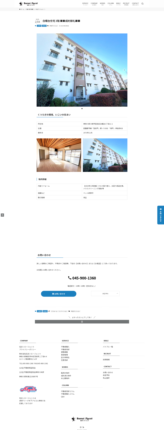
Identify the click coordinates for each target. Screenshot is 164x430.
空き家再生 (65, 357)
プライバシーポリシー (27, 349)
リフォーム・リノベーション (59, 311)
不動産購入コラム (67, 394)
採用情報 (106, 359)
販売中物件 (65, 373)
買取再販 (64, 352)
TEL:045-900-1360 (26, 363)
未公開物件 (65, 378)
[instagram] (81, 427)
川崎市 (39, 26)
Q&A (62, 396)
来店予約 (106, 375)
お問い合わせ (160, 215)
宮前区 (44, 26)
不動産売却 (65, 349)
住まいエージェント (26, 346)
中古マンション (54, 26)
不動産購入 (65, 346)
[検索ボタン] (142, 4)
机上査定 (106, 378)
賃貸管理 (64, 354)
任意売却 (64, 360)
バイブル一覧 (108, 346)
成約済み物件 (66, 375)
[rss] (83, 427)
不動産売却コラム (67, 391)
